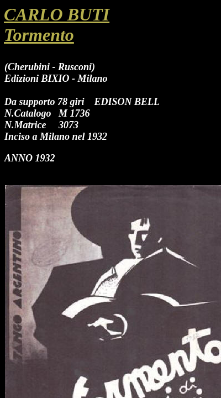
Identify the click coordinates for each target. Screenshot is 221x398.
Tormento (39, 35)
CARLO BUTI (56, 14)
